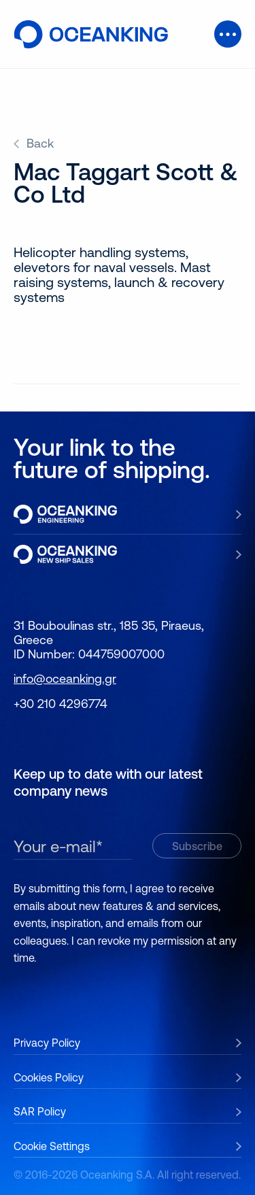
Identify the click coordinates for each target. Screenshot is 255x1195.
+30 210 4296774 (60, 703)
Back (40, 143)
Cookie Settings (52, 1146)
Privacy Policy (47, 1043)
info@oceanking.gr (65, 678)
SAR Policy (40, 1111)
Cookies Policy (49, 1077)
